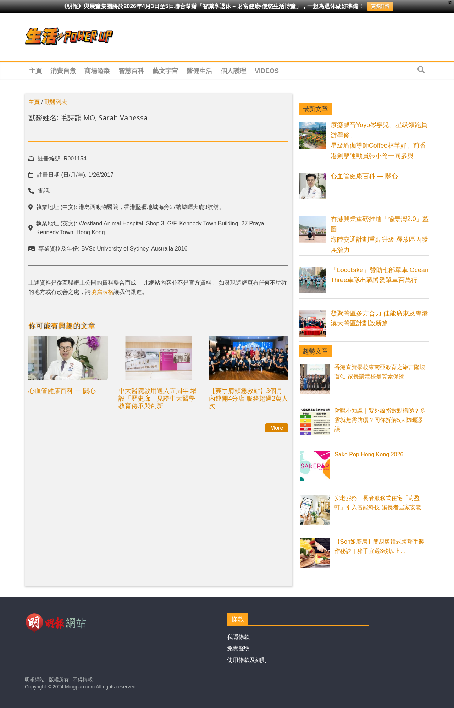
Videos (267, 71)
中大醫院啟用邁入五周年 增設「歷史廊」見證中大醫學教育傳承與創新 (157, 398)
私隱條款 (238, 637)
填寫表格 (102, 292)
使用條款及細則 (247, 660)
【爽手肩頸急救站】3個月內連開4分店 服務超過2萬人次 (248, 398)
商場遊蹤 (97, 71)
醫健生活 (199, 71)
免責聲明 (238, 648)
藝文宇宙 (165, 71)
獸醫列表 (55, 102)
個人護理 (233, 71)
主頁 (35, 71)
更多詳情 (380, 6)
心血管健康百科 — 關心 (62, 390)
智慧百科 (131, 71)
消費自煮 (63, 71)
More (276, 428)
